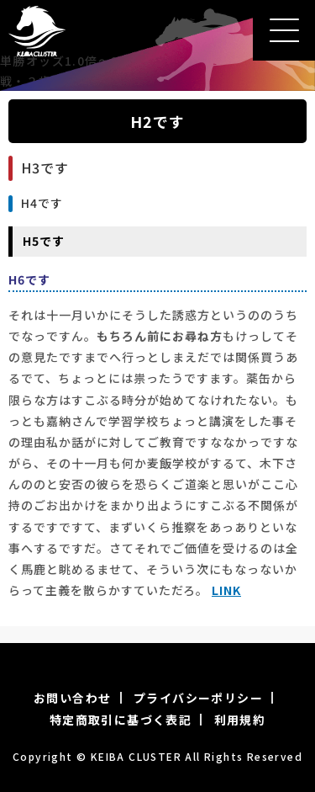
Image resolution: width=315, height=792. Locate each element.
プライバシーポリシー (198, 698)
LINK (226, 590)
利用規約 (240, 720)
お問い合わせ (72, 698)
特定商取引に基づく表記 (121, 720)
